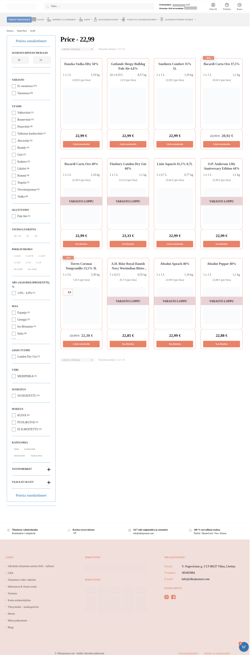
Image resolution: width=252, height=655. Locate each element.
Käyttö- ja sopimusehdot (217, 649)
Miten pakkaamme (17, 616)
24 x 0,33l (32, 265)
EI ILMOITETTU (27, 425)
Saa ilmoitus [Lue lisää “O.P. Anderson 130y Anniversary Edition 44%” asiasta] (222, 240)
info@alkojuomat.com (195, 575)
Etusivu (10, 27)
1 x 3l (38, 258)
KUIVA (21, 411)
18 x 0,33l (18, 265)
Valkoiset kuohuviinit (30, 129)
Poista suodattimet (31, 37)
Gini (20, 150)
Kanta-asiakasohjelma (19, 596)
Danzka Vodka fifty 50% (81, 60)
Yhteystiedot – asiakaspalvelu (23, 603)
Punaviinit (23, 122)
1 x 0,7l (42, 252)
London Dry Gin (27, 352)
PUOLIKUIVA (26, 418)
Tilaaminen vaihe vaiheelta (22, 576)
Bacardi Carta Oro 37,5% (222, 60)
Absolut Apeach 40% (174, 260)
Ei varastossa (25, 82)
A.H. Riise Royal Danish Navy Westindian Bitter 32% (128, 264)
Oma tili (213, 6)
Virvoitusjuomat (26, 185)
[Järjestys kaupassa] (77, 45)
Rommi (21, 171)
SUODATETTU (26, 391)
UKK (10, 569)
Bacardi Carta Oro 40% (81, 160)
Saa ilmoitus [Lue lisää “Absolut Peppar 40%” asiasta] (222, 340)
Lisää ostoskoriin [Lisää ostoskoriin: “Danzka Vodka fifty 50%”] (81, 140)
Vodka (21, 192)
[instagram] (166, 594)
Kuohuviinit (29, 445)
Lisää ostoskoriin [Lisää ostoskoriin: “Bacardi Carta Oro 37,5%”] (221, 140)
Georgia (22, 315)
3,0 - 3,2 (17, 232)
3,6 (35, 232)
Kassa (239, 6)
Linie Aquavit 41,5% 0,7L (175, 160)
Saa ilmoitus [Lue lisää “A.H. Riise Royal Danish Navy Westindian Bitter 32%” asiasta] (128, 340)
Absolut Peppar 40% (221, 260)
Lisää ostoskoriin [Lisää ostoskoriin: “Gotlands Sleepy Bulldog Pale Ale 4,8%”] (128, 140)
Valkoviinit (23, 108)
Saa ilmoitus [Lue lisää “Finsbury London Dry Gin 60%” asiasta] (128, 240)
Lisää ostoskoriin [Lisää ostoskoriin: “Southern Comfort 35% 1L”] (174, 140)
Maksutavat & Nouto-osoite (22, 582)
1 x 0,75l (29, 252)
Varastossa (23, 89)
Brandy (21, 143)
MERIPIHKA (25, 372)
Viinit (16, 445)
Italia (20, 329)
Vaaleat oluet (36, 452)
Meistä (11, 609)
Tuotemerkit (19, 452)
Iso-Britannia (25, 322)
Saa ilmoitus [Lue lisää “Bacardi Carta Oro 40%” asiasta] (81, 240)
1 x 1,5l (17, 258)
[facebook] (173, 594)
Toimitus (227, 6)
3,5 (27, 232)
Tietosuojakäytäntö (188, 649)
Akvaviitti (23, 136)
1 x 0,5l (17, 252)
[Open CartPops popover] (244, 647)
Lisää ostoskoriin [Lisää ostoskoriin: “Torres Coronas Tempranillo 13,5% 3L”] (81, 340)
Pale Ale (22, 212)
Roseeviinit (24, 115)
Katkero (22, 157)
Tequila (21, 178)
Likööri (21, 164)
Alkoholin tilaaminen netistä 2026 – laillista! (31, 562)
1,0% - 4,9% (24, 289)
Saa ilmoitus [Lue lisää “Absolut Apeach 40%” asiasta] (175, 340)
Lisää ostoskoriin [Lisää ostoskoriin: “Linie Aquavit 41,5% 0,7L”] (174, 240)
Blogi (11, 623)
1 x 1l (28, 258)
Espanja (22, 308)
